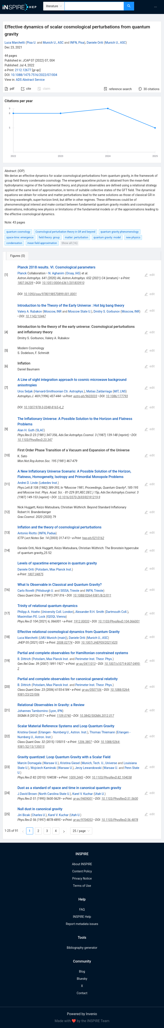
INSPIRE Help (82, 916)
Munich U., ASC (53, 42)
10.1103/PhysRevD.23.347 (34, 440)
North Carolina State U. (54, 794)
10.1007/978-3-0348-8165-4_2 (44, 407)
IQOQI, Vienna (56, 616)
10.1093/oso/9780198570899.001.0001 (50, 294)
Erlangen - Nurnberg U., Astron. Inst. (63, 732)
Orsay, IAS (73, 273)
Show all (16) (69, 243)
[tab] (17, 255)
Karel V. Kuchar (82, 794)
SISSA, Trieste (69, 590)
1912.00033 (81, 621)
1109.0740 (64, 715)
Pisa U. (31, 42)
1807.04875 (35, 574)
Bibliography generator (82, 947)
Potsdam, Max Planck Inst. (54, 569)
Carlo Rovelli (25, 590)
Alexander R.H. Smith (89, 612)
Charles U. (39, 815)
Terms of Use (82, 885)
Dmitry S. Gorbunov (107, 311)
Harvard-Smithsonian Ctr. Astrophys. (59, 391)
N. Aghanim (56, 273)
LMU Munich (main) (53, 637)
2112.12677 (23, 70)
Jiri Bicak (23, 815)
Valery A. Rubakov (29, 311)
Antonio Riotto (27, 533)
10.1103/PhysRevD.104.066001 (119, 621)
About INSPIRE (82, 864)
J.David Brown (27, 794)
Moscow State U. (79, 311)
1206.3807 (85, 742)
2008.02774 (64, 642)
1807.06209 (25, 283)
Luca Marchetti (15, 42)
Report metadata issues (82, 924)
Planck (22, 273)
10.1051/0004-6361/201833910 (63, 283)
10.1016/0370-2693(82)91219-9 (79, 497)
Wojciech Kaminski (43, 768)
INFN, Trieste (94, 590)
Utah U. (99, 794)
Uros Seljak (25, 391)
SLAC (40, 430)
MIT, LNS (120, 391)
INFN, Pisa (77, 42)
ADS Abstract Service (30, 79)
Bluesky (82, 978)
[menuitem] (155, 7)
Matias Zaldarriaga (99, 391)
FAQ (82, 909)
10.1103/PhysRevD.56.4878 (119, 820)
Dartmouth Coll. (116, 612)
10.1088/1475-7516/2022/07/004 (34, 75)
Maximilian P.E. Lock (31, 616)
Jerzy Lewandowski (88, 768)
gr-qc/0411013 (86, 663)
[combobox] (94, 6)
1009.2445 (76, 777)
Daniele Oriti (95, 42)
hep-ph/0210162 (93, 538)
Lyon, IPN (56, 711)
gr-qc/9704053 (83, 820)
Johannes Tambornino (32, 711)
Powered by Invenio (82, 1014)
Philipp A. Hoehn (28, 612)
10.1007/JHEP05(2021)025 (99, 642)
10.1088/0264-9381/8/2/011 (92, 595)
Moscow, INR (53, 311)
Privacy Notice (82, 878)
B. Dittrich (24, 659)
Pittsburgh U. (45, 590)
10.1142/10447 (36, 316)
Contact (82, 993)
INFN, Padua (47, 533)
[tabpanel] (82, 549)
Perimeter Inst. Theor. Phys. (94, 659)
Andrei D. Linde (27, 483)
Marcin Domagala (29, 763)
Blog (82, 971)
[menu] (149, 7)
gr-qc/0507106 (92, 689)
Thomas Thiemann (102, 732)
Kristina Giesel (27, 732)
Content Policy (82, 871)
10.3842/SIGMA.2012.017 (97, 715)
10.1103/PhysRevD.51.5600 (119, 798)
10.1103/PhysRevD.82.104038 (112, 777)
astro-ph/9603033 (85, 396)
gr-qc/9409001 (83, 798)
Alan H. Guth (25, 430)
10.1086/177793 (117, 396)
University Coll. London (57, 612)
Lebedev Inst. (49, 483)
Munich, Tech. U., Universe (99, 763)
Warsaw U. (50, 763)
